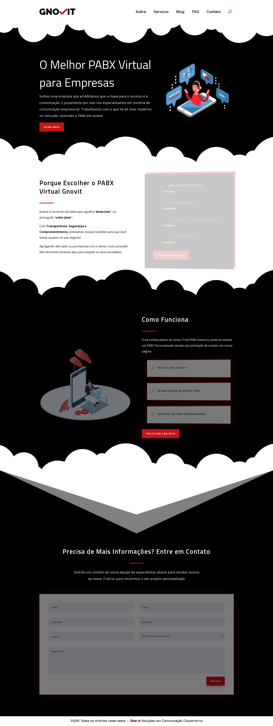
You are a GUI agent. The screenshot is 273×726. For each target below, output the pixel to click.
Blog (180, 12)
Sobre (141, 12)
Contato (214, 12)
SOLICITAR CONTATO (160, 433)
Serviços (161, 12)
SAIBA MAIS (52, 127)
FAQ (195, 12)
